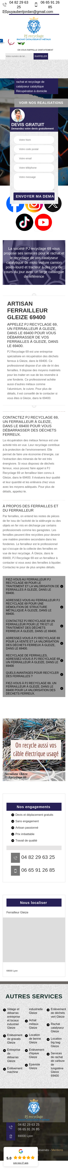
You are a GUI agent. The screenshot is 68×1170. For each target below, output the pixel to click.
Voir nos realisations (41, 103)
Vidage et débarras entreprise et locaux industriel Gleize (13, 1018)
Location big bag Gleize (56, 1042)
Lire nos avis (20, 1163)
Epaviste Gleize (34, 1066)
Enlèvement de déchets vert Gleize (58, 1013)
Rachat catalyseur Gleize (57, 1027)
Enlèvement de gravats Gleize (14, 1039)
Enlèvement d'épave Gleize (36, 1053)
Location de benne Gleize (35, 1038)
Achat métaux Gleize (33, 1024)
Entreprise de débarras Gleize (13, 1055)
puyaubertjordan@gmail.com (28, 12)
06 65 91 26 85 (47, 4)
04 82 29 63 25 (15, 4)
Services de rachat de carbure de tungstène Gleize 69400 (58, 1064)
